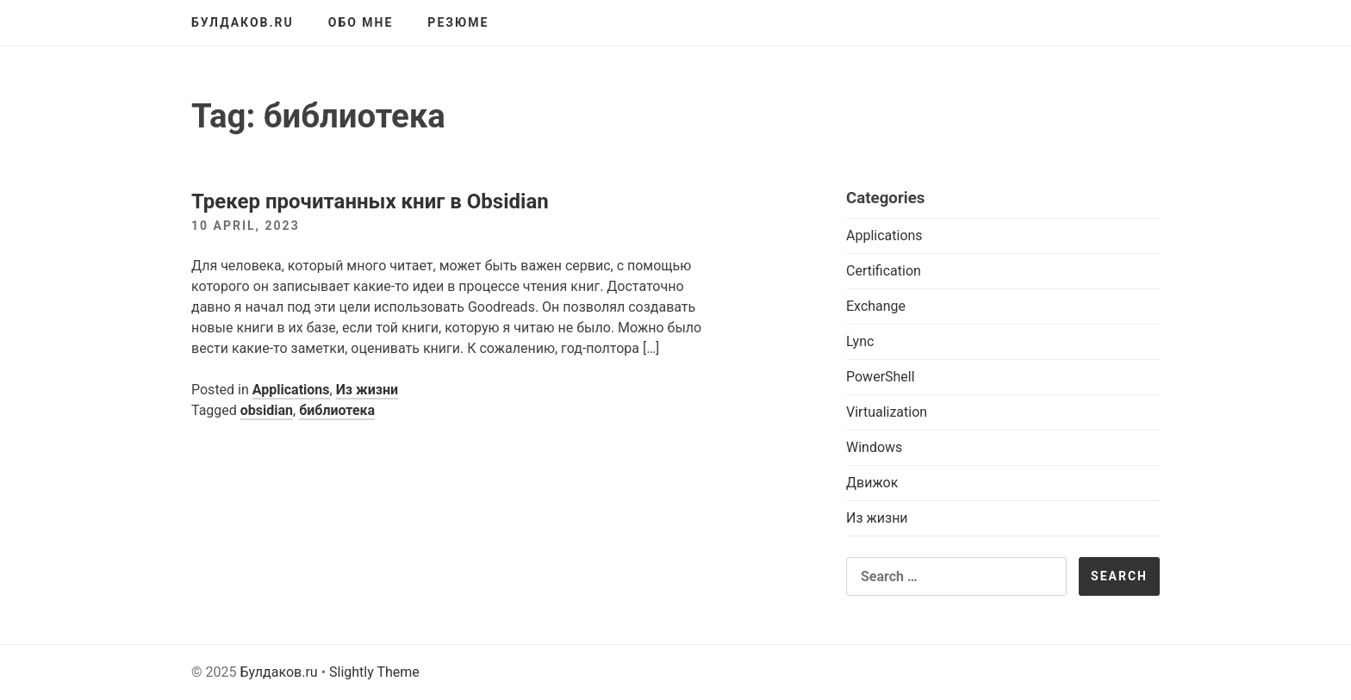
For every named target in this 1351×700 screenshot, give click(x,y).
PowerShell (880, 377)
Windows (874, 447)
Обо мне (361, 22)
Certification (883, 271)
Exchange (876, 306)
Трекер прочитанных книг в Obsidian (370, 201)
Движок (872, 482)
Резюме (458, 22)
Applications (291, 389)
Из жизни (367, 389)
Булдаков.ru (242, 22)
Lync (860, 341)
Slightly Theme (374, 672)
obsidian (266, 410)
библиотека (337, 410)
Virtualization (886, 412)
